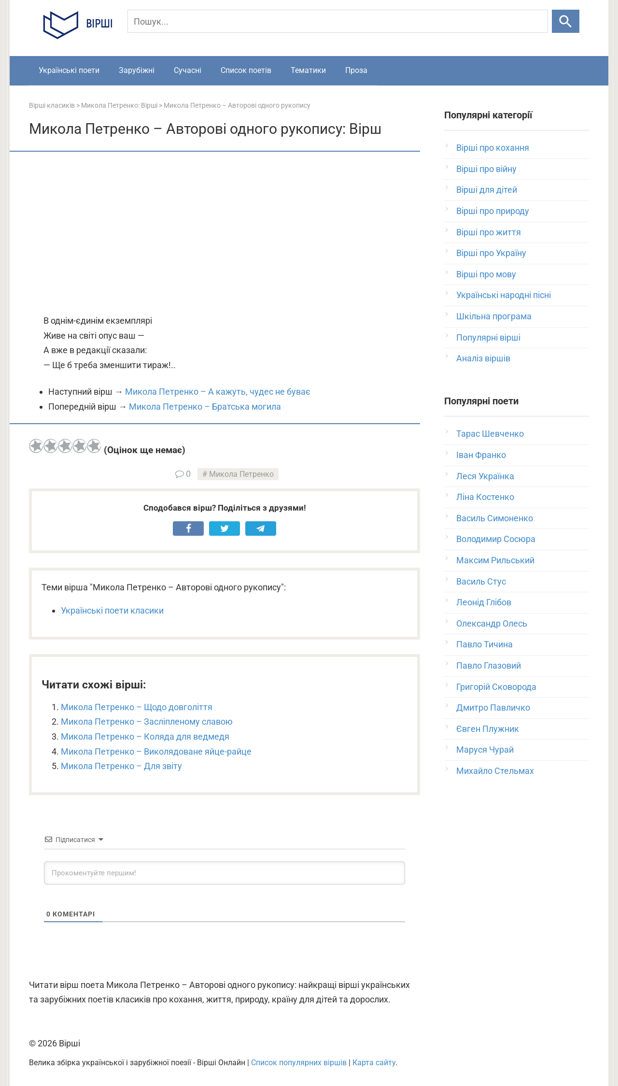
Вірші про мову (486, 274)
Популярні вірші (488, 337)
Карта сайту (373, 1062)
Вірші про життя (488, 232)
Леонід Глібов (483, 602)
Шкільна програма (494, 316)
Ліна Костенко (485, 497)
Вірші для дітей (486, 190)
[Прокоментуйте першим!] (224, 873)
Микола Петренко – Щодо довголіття (136, 707)
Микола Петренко (241, 474)
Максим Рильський (495, 560)
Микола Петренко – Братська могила (205, 406)
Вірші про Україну (491, 253)
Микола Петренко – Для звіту (121, 766)
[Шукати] (565, 21)
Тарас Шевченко (490, 434)
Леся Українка (485, 476)
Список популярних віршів (299, 1062)
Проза (356, 70)
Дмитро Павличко (493, 707)
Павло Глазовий (488, 665)
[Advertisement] (224, 233)
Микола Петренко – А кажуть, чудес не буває (217, 391)
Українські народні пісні (503, 295)
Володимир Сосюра (495, 539)
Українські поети (69, 70)
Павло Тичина (484, 644)
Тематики (308, 70)
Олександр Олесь (491, 623)
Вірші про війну (486, 169)
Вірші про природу (492, 211)
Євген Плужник (487, 729)
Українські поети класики (112, 610)
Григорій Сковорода (496, 687)
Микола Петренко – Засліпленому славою (147, 721)
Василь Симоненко (494, 518)
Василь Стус (481, 581)
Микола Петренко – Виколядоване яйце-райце (156, 751)
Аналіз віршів (483, 358)
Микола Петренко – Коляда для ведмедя (145, 736)
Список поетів (246, 70)
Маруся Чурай (485, 749)
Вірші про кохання (492, 148)
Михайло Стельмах (495, 771)
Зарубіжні (136, 70)
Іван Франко (481, 455)
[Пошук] (337, 21)
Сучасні (187, 70)
